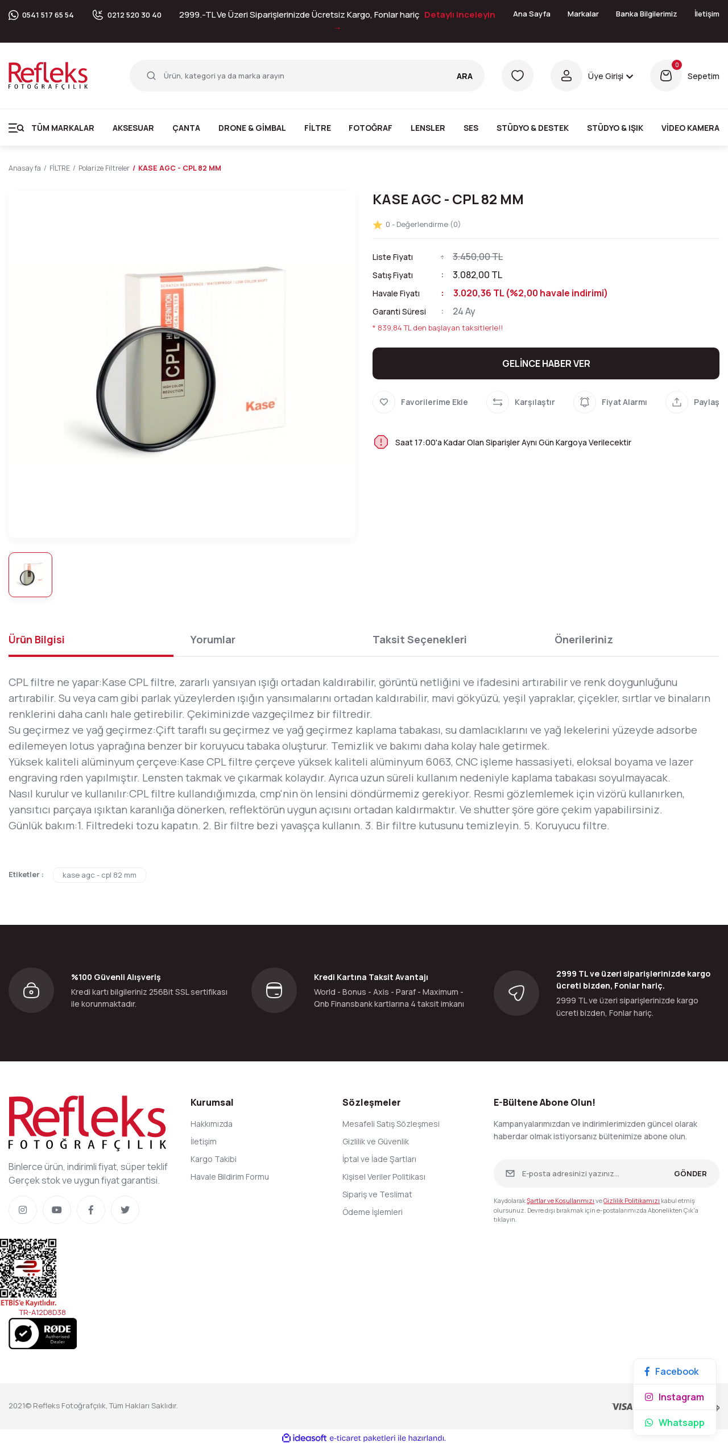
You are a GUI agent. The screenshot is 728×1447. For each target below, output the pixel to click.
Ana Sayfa (532, 14)
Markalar (583, 14)
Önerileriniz (584, 640)
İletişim (706, 14)
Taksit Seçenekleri (420, 640)
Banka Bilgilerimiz (646, 14)
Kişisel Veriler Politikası (383, 1177)
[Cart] (684, 76)
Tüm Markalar (62, 127)
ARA (465, 76)
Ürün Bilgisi (37, 640)
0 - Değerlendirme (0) (417, 224)
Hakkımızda (212, 1124)
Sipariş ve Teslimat (377, 1194)
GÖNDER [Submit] (690, 1173)
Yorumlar (213, 640)
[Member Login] (592, 76)
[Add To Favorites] (420, 402)
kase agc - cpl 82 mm (99, 875)
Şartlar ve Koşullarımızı (560, 1201)
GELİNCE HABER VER (546, 363)
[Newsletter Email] (606, 1174)
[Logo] (48, 75)
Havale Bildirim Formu (230, 1177)
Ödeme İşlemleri (372, 1212)
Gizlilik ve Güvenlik (375, 1141)
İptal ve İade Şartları (379, 1159)
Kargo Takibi (214, 1159)
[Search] (307, 76)
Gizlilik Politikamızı (631, 1201)
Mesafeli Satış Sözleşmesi (391, 1124)
